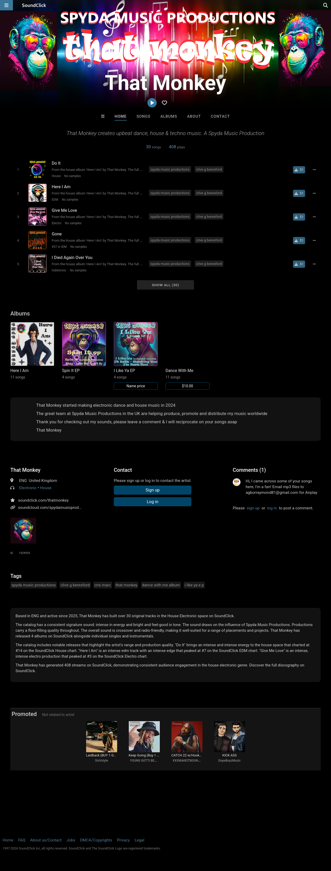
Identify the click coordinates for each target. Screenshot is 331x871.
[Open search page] (326, 5)
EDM (55, 199)
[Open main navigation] (6, 5)
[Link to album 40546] (84, 350)
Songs (144, 116)
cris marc (102, 585)
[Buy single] (299, 169)
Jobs (70, 840)
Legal (139, 840)
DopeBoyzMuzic (229, 760)
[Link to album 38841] (187, 356)
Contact (220, 116)
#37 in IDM (59, 247)
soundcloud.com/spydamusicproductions (55, 507)
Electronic (28, 488)
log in (272, 508)
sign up (253, 508)
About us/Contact (46, 840)
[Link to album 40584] (32, 350)
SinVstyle (101, 760)
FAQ (21, 840)
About (194, 116)
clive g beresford (209, 169)
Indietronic (59, 270)
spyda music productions (170, 169)
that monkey (127, 585)
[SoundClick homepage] (34, 5)
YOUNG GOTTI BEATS (145, 760)
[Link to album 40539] (136, 356)
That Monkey (25, 470)
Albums (168, 116)
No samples (72, 176)
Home (120, 116)
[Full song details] (314, 169)
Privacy (123, 840)
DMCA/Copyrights (96, 840)
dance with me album (161, 585)
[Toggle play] (18, 170)
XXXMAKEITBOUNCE (187, 760)
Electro (56, 223)
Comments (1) (249, 470)
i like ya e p (194, 585)
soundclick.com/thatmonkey (43, 500)
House (56, 176)
